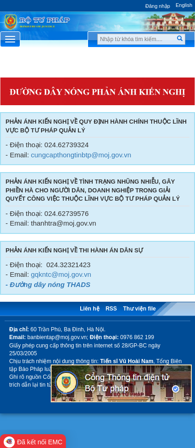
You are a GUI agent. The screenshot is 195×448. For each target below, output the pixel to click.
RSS (111, 308)
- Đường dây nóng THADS (48, 284)
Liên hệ (89, 308)
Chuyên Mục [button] (97, 65)
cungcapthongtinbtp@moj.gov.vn (81, 155)
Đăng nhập (157, 6)
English (184, 5)
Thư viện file (139, 308)
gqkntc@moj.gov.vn (61, 274)
